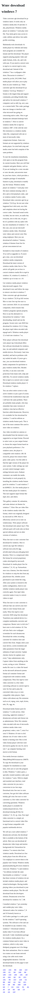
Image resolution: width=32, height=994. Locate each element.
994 (15, 970)
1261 (4, 979)
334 (9, 992)
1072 (24, 977)
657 (4, 984)
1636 (9, 977)
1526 (10, 974)
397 (4, 989)
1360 (19, 972)
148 (9, 984)
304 (14, 972)
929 (4, 987)
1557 (14, 979)
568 (25, 972)
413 (14, 982)
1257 (26, 970)
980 (4, 982)
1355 (10, 970)
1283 (15, 974)
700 (10, 979)
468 (14, 984)
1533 (17, 987)
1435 (4, 970)
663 (14, 989)
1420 (20, 970)
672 (12, 987)
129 (9, 989)
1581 (4, 972)
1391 (21, 974)
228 (26, 974)
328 (14, 977)
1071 (24, 982)
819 (19, 982)
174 (24, 989)
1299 (4, 974)
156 (19, 977)
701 (23, 987)
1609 (19, 984)
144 (4, 992)
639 (19, 989)
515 (26, 979)
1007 (9, 982)
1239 (20, 979)
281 (28, 987)
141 (4, 977)
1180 (24, 984)
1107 (14, 992)
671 (10, 972)
